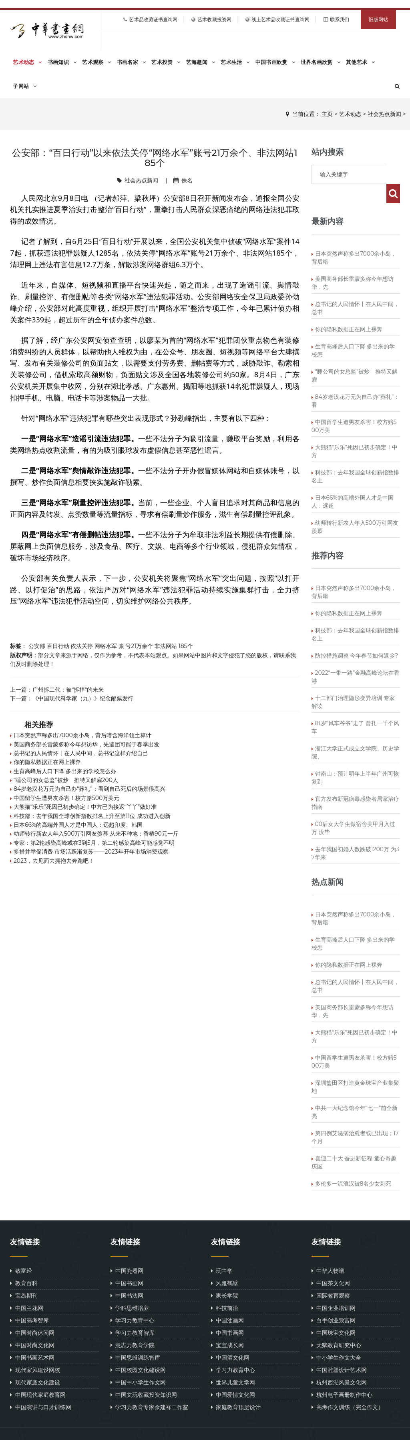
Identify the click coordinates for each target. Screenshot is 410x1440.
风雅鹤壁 (224, 1264)
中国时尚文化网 (32, 1326)
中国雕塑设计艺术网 (339, 1350)
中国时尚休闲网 (32, 1313)
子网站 (24, 86)
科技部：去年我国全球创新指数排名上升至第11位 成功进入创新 (92, 816)
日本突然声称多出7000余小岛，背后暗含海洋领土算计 (82, 735)
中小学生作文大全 (336, 1338)
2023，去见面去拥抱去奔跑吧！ (54, 860)
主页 (327, 114)
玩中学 (222, 1251)
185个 (186, 646)
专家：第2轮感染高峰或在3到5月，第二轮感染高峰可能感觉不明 (94, 842)
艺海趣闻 (200, 62)
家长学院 (224, 1276)
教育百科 (23, 1264)
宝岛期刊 (23, 1276)
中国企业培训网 (334, 1288)
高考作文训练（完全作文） (348, 1388)
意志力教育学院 (133, 1326)
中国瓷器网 (127, 1251)
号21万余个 (139, 646)
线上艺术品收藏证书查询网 (280, 19)
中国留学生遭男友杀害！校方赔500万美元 (66, 798)
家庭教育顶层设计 (236, 1388)
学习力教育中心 (133, 1301)
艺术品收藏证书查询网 (153, 19)
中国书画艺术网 (32, 1338)
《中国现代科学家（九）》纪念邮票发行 (82, 698)
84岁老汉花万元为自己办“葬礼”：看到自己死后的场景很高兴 (89, 788)
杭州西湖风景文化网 (339, 1363)
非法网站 (166, 646)
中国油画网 (227, 1301)
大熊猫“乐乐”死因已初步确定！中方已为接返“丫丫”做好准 (85, 806)
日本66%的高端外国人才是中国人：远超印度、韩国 (78, 824)
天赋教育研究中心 (336, 1326)
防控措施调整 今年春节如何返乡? (356, 636)
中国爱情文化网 (233, 1375)
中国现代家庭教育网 (37, 1375)
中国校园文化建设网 (138, 1350)
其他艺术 (360, 62)
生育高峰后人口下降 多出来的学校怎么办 (65, 771)
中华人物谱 (328, 1251)
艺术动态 (27, 62)
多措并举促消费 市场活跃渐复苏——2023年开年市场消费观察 (91, 851)
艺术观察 (96, 62)
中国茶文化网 (331, 1264)
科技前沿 (224, 1288)
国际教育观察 (331, 1276)
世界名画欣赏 (320, 62)
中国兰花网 (26, 1288)
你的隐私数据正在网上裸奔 (47, 762)
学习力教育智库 (133, 1313)
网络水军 (105, 646)
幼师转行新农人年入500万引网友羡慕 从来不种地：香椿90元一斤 (96, 833)
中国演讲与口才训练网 (40, 1388)
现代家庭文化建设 (35, 1363)
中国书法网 (127, 1276)
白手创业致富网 (334, 1301)
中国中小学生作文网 (138, 1363)
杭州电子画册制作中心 (342, 1375)
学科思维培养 (130, 1288)
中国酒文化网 (230, 1338)
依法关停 (81, 646)
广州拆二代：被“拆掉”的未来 (68, 689)
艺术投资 (166, 62)
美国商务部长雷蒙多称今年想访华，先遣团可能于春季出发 (86, 744)
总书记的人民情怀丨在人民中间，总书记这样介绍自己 (81, 753)
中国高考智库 (29, 1301)
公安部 (36, 646)
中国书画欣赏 (275, 62)
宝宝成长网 (227, 1326)
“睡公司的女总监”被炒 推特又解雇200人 (66, 780)
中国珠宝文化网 (334, 1313)
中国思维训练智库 (135, 1338)
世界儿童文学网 (233, 1363)
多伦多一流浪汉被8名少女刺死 (353, 1164)
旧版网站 (378, 19)
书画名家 (131, 62)
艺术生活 (235, 62)
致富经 (21, 1251)
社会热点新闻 (384, 114)
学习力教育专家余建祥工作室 (149, 1388)
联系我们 (339, 19)
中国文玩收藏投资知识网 (144, 1375)
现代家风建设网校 (35, 1350)
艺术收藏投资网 (214, 19)
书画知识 (62, 62)
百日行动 (58, 646)
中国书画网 (127, 1264)
